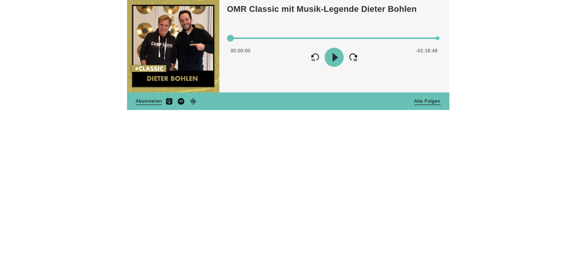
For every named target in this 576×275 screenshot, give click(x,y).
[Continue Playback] (334, 57)
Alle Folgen (427, 101)
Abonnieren (149, 101)
